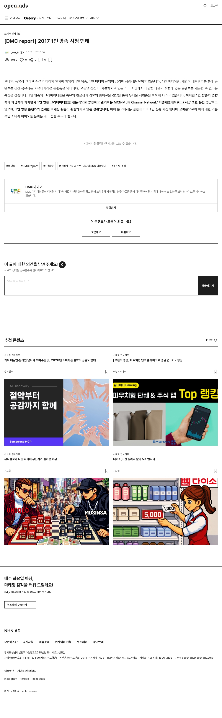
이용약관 (9, 671)
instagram (10, 678)
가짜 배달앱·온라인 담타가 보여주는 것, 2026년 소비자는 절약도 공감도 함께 (50, 360)
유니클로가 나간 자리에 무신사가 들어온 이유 (30, 459)
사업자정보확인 (48, 657)
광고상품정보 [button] (77, 18)
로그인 (214, 5)
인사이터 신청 (63, 642)
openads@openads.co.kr (198, 657)
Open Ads (16, 6)
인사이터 (61, 18)
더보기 (212, 340)
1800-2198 (165, 657)
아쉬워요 (126, 232)
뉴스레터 (82, 642)
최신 (41, 18)
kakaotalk (39, 678)
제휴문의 (44, 642)
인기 (49, 18)
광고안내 (98, 642)
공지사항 (28, 642)
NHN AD (12, 630)
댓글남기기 (208, 285)
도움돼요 (96, 232)
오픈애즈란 (10, 642)
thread (25, 678)
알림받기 (111, 207)
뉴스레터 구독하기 (20, 604)
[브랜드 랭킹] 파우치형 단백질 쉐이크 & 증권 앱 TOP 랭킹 (147, 360)
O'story (30, 18)
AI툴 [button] (92, 18)
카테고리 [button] (12, 18)
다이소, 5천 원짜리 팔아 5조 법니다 (134, 459)
